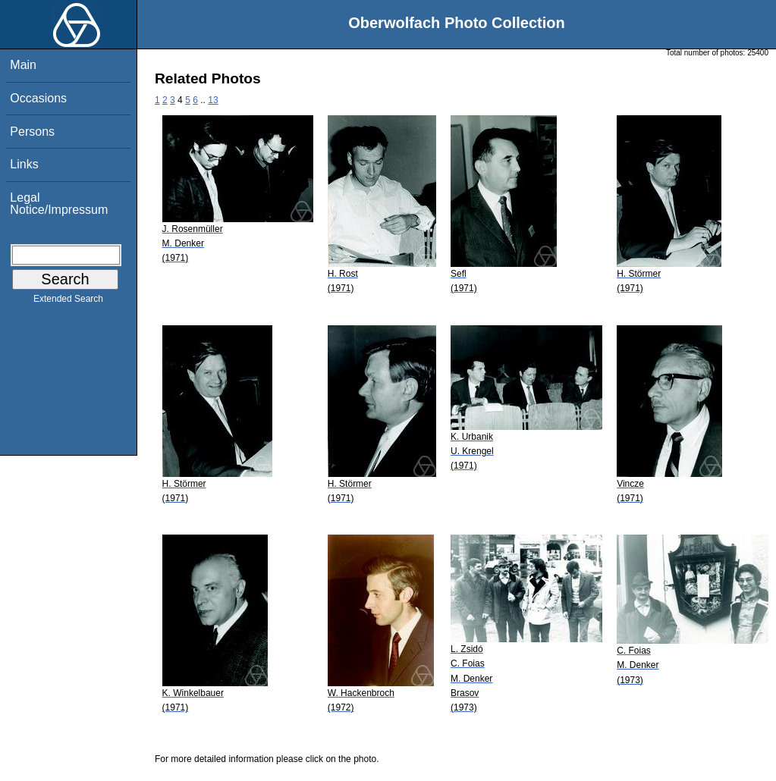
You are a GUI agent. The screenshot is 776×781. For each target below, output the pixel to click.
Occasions (38, 98)
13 (213, 100)
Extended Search (68, 301)
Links (24, 164)
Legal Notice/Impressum (59, 203)
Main (23, 64)
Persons (32, 131)
